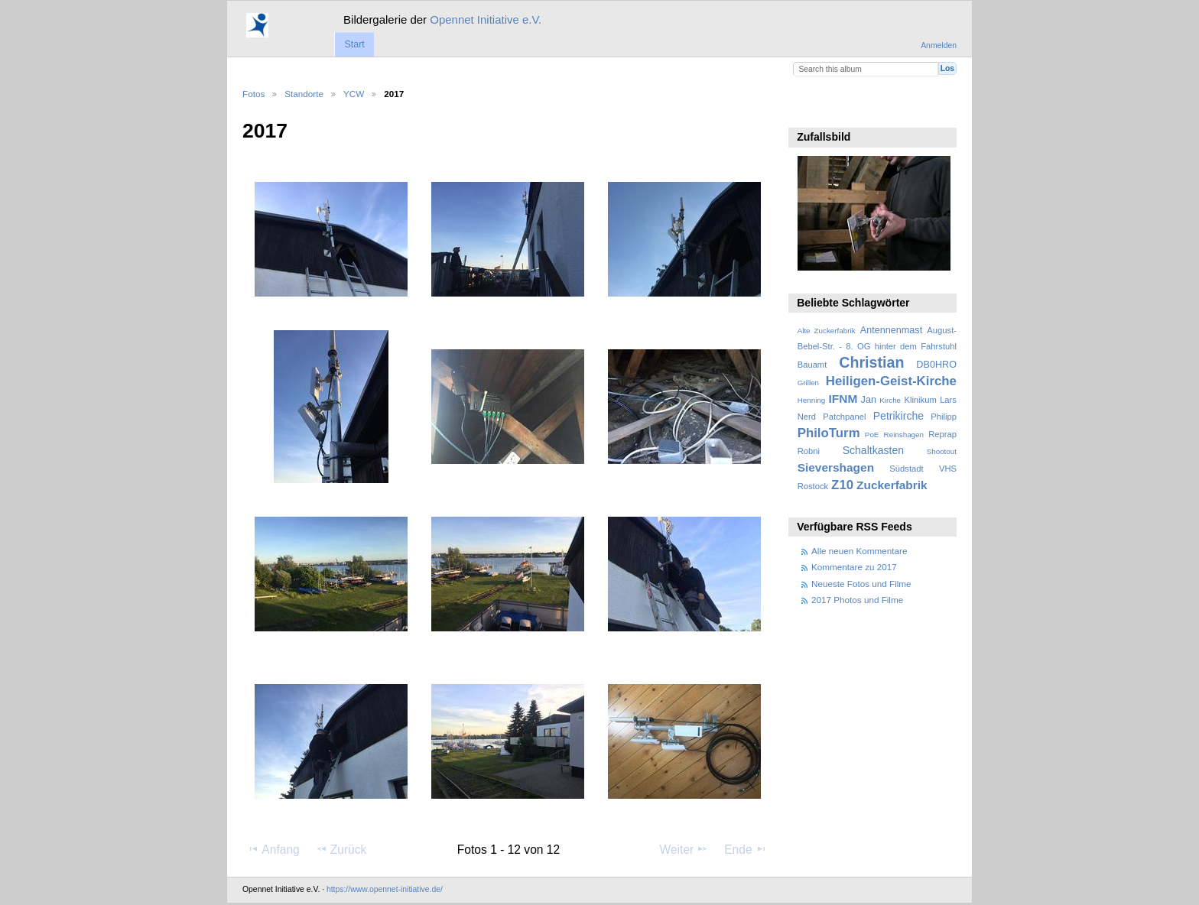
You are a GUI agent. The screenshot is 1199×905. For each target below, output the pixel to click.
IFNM (843, 398)
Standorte (303, 94)
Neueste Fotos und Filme (861, 584)
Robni (809, 451)
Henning (812, 400)
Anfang (273, 849)
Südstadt (906, 468)
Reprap (942, 434)
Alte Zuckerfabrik (827, 330)
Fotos (253, 94)
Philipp (944, 416)
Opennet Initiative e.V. (485, 19)
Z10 (842, 485)
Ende (745, 849)
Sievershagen (836, 467)
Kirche (890, 400)
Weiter (684, 849)
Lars (948, 399)
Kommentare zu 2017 (854, 567)
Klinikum (920, 399)
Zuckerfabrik (892, 484)
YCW (353, 94)
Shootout (942, 451)
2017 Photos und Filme (857, 600)
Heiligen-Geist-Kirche (891, 381)
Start (354, 44)
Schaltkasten (873, 450)
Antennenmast (891, 330)
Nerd (807, 416)
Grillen (808, 382)
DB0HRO (936, 364)
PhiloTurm (829, 433)
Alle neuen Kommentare (859, 551)
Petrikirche (898, 416)
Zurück (341, 849)
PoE (872, 434)
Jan (868, 399)
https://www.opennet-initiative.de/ (385, 889)
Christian (871, 362)
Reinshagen (904, 434)
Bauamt (812, 364)
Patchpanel (844, 416)
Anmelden (939, 45)
